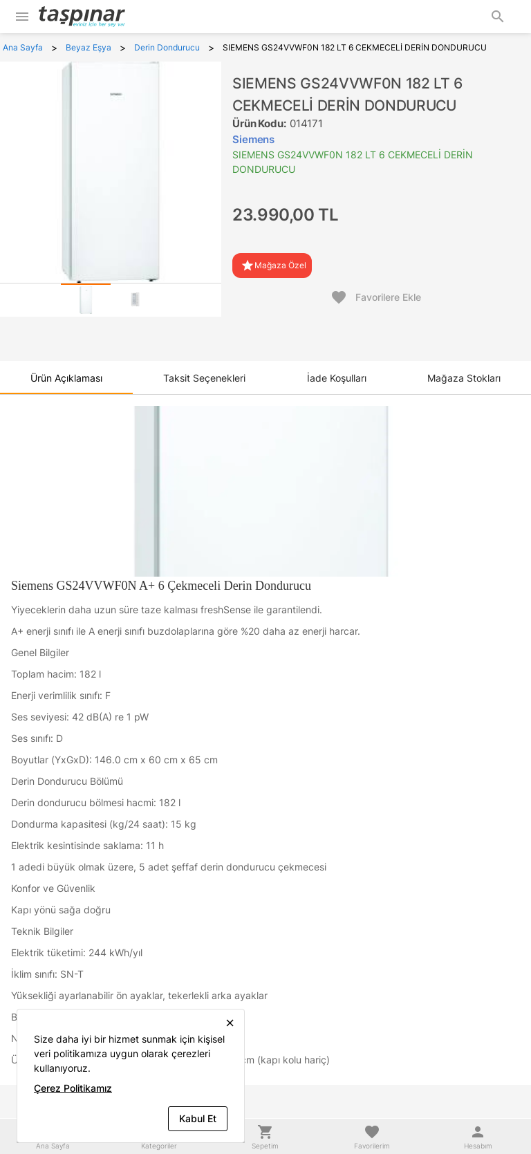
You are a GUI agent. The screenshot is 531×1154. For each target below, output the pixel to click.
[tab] (86, 300)
